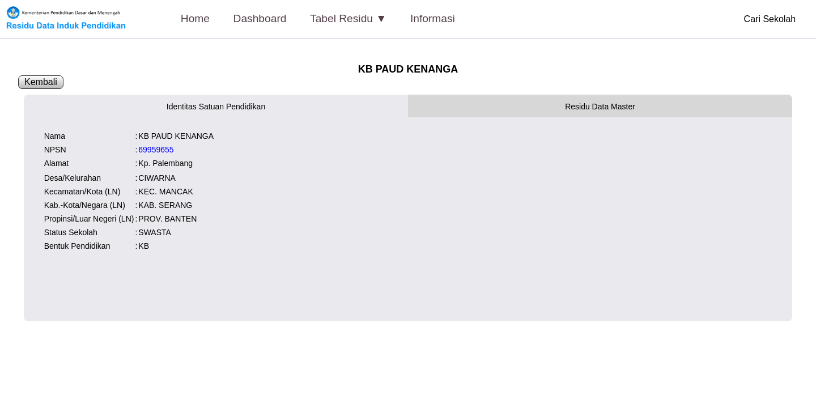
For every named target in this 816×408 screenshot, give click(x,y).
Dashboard (260, 18)
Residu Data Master (600, 106)
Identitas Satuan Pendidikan (216, 106)
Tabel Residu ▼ (348, 18)
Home (195, 18)
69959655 (155, 149)
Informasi (432, 18)
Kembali (40, 82)
